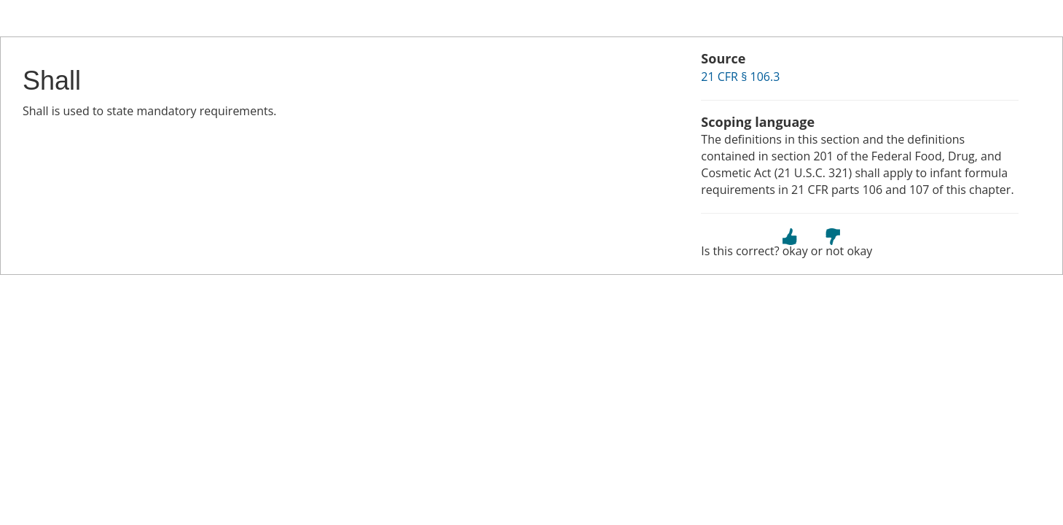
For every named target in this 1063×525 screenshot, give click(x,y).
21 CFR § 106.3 (740, 77)
